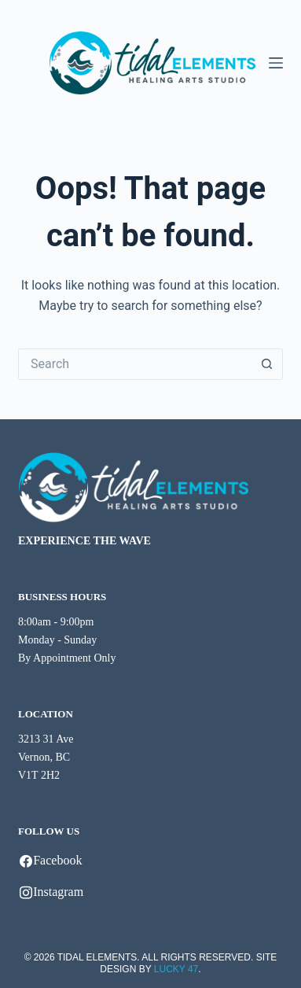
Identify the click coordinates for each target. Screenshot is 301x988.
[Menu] (276, 63)
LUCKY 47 (176, 969)
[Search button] (267, 364)
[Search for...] (134, 364)
